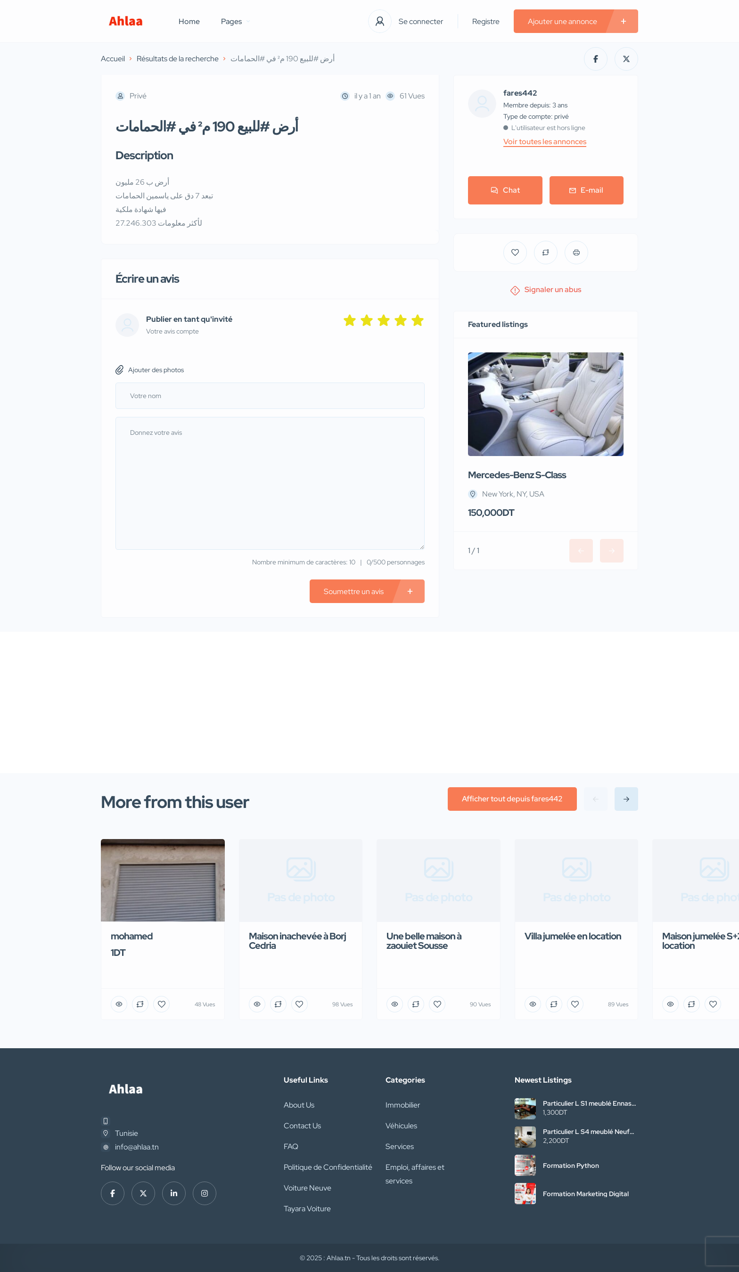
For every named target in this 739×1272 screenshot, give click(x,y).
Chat (505, 190)
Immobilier (403, 1105)
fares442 (520, 93)
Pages (235, 21)
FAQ (291, 1146)
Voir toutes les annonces (544, 142)
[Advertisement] (369, 702)
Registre (486, 21)
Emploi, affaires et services (415, 1174)
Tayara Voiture (307, 1209)
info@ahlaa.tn (137, 1147)
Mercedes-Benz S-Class (517, 475)
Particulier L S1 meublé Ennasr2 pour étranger (590, 1103)
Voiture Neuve (307, 1188)
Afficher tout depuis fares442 (512, 799)
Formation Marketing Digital (586, 1193)
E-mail (586, 190)
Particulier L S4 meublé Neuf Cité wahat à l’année (586, 1131)
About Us (299, 1105)
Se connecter (421, 21)
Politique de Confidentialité (328, 1167)
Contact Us (302, 1126)
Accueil (113, 59)
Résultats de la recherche (178, 59)
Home (189, 21)
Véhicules (401, 1126)
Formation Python (571, 1165)
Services (400, 1146)
